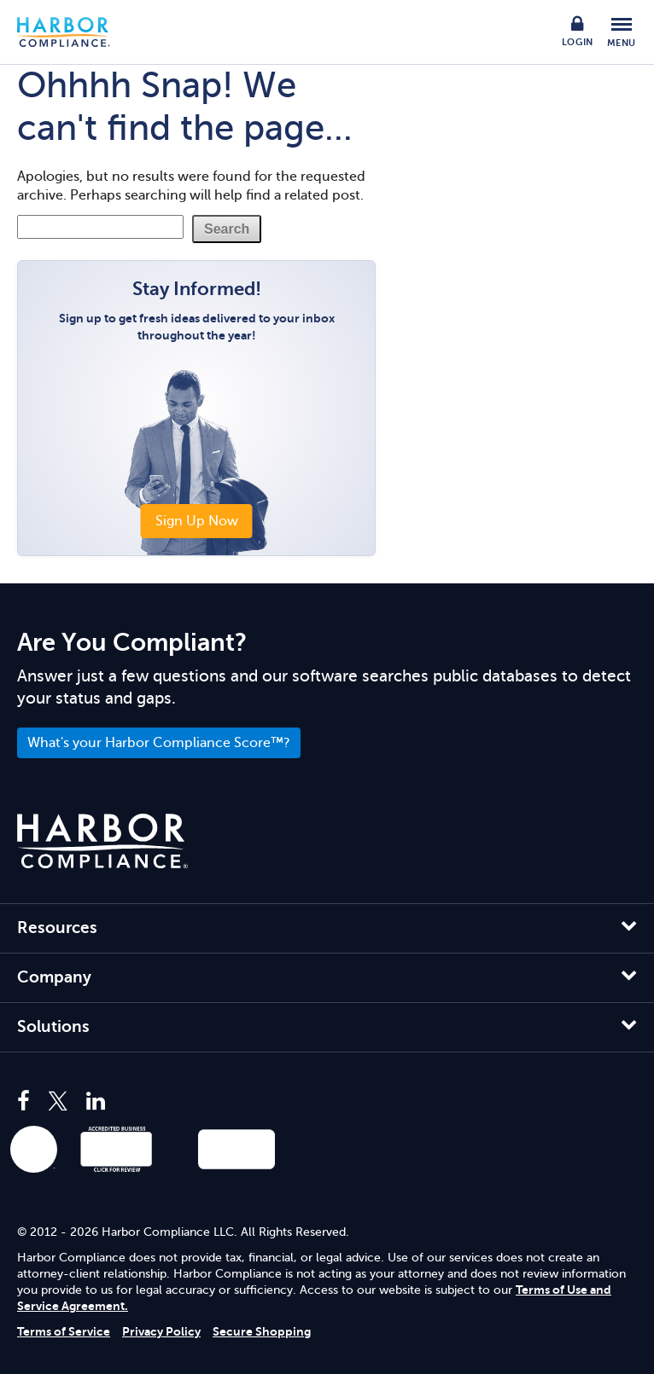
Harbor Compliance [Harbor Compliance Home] (72, 32)
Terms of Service (63, 1331)
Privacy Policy (161, 1331)
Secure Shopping (262, 1331)
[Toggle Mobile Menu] (621, 32)
